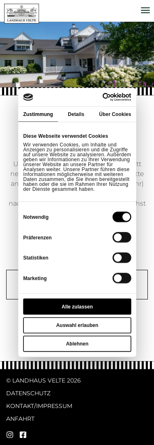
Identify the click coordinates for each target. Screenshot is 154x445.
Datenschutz (28, 393)
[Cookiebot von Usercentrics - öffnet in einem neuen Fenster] (103, 97)
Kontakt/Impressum (39, 406)
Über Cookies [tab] (115, 114)
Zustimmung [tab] (38, 114)
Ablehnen (77, 344)
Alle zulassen (76, 307)
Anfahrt (20, 419)
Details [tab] (76, 114)
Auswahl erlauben (77, 325)
